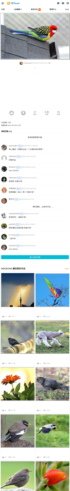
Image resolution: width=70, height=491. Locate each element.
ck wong (12, 235)
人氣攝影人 (17, 9)
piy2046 (12, 224)
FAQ (67, 9)
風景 (9, 122)
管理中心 (52, 9)
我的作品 (36, 9)
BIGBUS (12, 167)
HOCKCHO (26, 63)
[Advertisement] (35, 93)
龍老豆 (11, 199)
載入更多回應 (35, 257)
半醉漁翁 (12, 188)
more (67, 269)
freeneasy (13, 178)
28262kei (12, 156)
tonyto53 (12, 245)
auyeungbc (13, 146)
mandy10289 (14, 213)
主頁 (3, 9)
